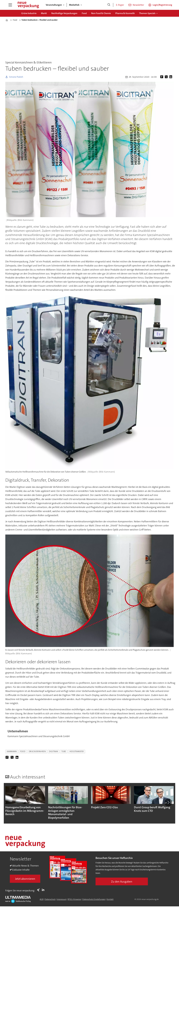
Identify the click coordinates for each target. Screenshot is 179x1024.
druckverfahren (37, 751)
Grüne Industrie (28, 13)
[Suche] (109, 5)
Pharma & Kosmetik (125, 13)
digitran (53, 751)
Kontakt (110, 899)
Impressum (61, 899)
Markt (44, 13)
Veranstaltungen (54, 4)
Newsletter (138, 4)
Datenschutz (50, 899)
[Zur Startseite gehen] (28, 5)
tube (63, 751)
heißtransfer (77, 751)
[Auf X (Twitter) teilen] (167, 77)
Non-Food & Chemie (101, 13)
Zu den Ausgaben (121, 881)
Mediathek (74, 4)
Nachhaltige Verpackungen (64, 13)
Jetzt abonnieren (25, 879)
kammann (12, 751)
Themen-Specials (147, 13)
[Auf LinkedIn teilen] (171, 77)
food (22, 751)
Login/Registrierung (162, 4)
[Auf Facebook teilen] (162, 77)
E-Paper (120, 4)
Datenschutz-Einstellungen (93, 899)
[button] (168, 802)
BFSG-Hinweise (74, 899)
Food (84, 13)
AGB (41, 899)
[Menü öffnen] (10, 4)
